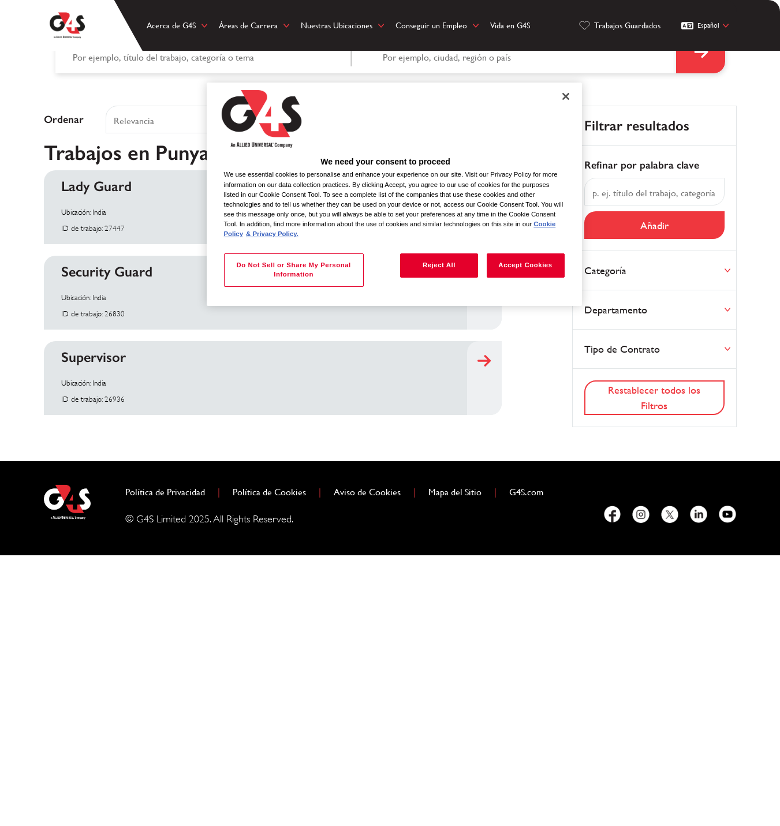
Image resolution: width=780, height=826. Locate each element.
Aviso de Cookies (367, 762)
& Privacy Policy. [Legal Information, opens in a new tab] (272, 233)
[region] (394, 195)
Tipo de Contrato (622, 619)
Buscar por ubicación (419, 312)
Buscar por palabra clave (116, 312)
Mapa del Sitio (455, 762)
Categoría (605, 541)
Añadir (654, 495)
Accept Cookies (525, 264)
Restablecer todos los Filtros (654, 668)
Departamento (615, 580)
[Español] (707, 25)
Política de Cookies (274, 761)
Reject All (438, 264)
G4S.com (531, 761)
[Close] (566, 96)
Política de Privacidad (169, 761)
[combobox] (520, 321)
